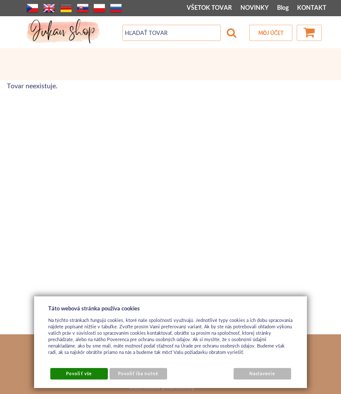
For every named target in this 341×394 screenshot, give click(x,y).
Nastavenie (262, 373)
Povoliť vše (78, 373)
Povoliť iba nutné (138, 373)
